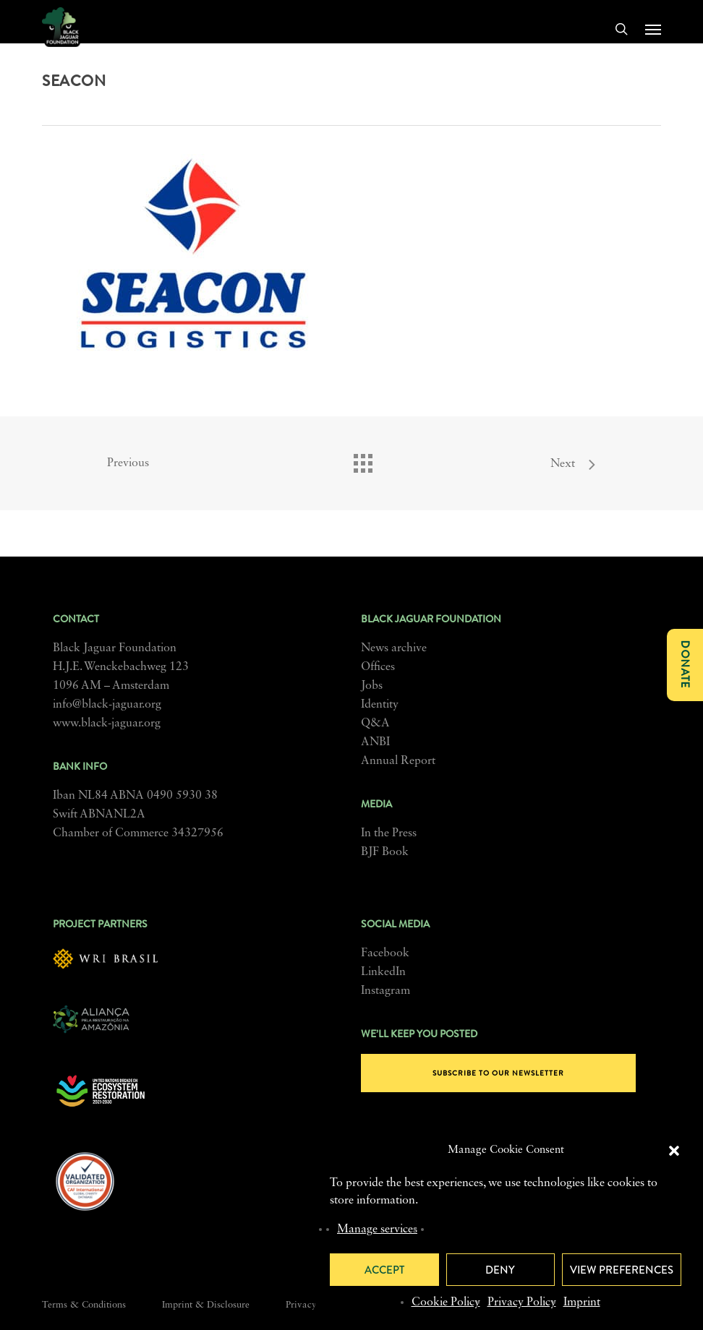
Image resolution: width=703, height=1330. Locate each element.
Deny (500, 1270)
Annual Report (398, 761)
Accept (384, 1270)
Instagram (385, 991)
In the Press (389, 833)
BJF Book (385, 852)
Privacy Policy (521, 1302)
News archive (394, 648)
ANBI (375, 742)
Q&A (375, 723)
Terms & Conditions (84, 1305)
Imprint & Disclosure (206, 1305)
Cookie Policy (446, 1302)
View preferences (621, 1270)
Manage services (377, 1229)
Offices (378, 667)
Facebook (385, 953)
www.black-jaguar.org (107, 723)
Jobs (372, 686)
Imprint (581, 1302)
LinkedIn (383, 972)
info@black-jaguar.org (107, 705)
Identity (380, 705)
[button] (674, 1151)
